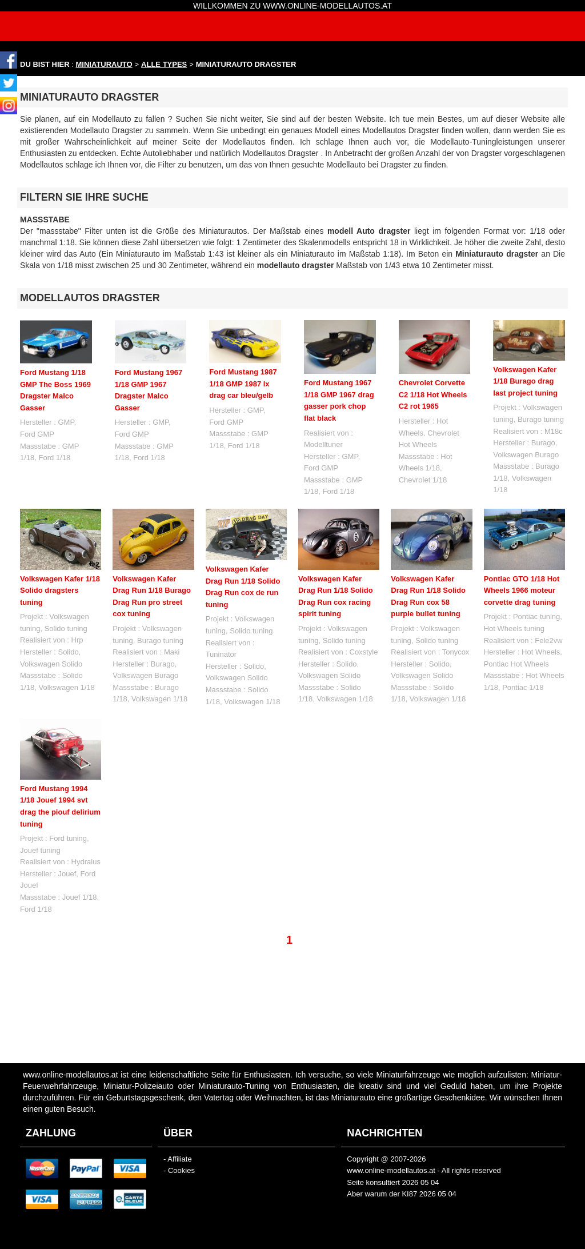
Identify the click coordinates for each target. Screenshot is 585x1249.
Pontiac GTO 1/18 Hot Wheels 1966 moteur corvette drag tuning (522, 590)
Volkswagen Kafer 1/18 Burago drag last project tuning (525, 381)
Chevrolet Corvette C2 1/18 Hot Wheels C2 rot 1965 (433, 394)
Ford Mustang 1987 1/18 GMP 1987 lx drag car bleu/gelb (243, 384)
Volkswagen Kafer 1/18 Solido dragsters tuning (60, 590)
